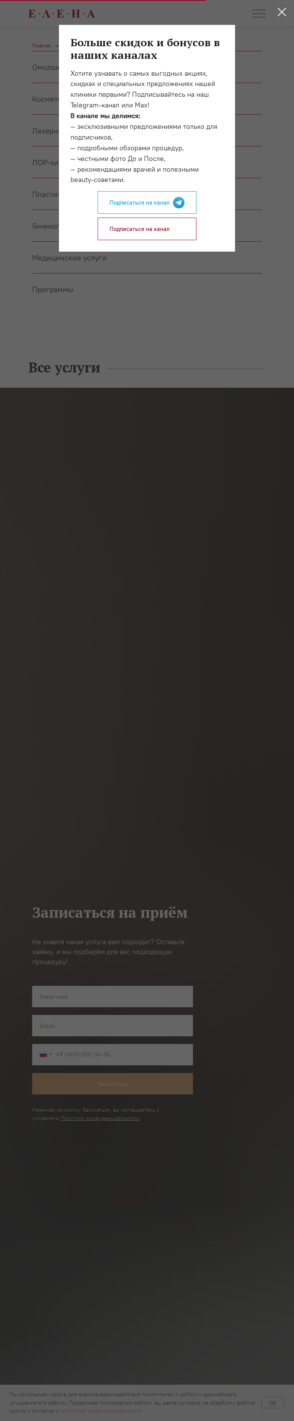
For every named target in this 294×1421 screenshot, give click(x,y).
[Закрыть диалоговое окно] (282, 12)
